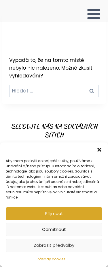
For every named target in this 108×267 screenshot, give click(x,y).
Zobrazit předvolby (54, 245)
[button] (99, 150)
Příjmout (54, 213)
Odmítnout (54, 229)
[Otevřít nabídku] (93, 11)
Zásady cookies (51, 259)
